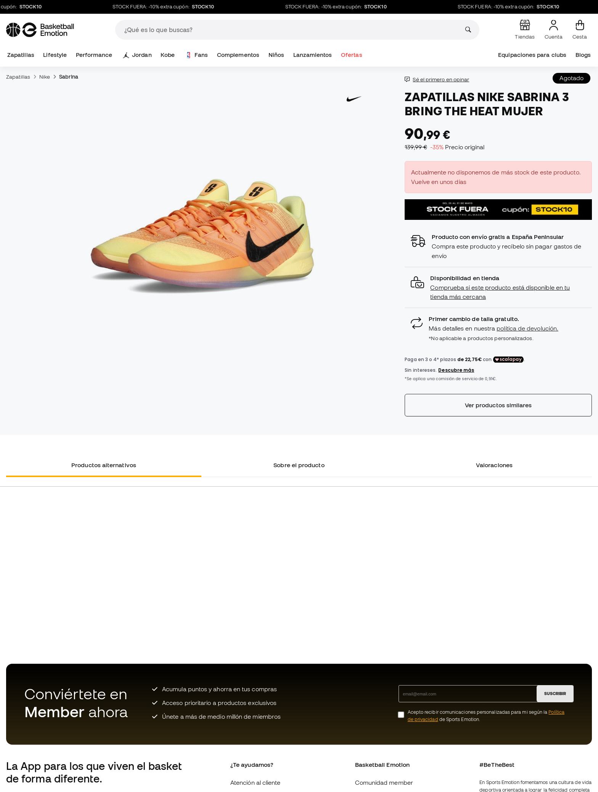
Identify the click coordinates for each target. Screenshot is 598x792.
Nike (44, 77)
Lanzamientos (312, 55)
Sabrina (68, 77)
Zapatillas (20, 55)
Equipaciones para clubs (532, 55)
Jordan (137, 55)
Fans (196, 55)
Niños (276, 55)
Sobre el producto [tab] (298, 464)
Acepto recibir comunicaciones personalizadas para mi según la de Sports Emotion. (486, 716)
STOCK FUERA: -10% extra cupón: (168, 7)
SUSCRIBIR (555, 693)
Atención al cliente (255, 782)
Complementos (238, 55)
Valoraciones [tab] (494, 464)
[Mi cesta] (579, 30)
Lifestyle (55, 55)
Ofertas (351, 55)
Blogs (583, 55)
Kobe (168, 55)
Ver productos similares (498, 405)
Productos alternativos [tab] (103, 464)
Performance (94, 55)
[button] (498, 287)
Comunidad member (384, 782)
